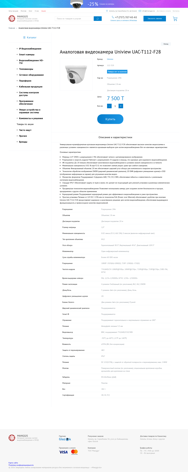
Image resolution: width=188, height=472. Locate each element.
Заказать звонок (155, 18)
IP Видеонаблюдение (30, 48)
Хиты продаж (13, 11)
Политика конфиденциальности (21, 465)
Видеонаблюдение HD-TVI (31, 61)
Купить (110, 119)
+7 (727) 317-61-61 (126, 17)
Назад (166, 44)
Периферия (25, 80)
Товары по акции (25, 124)
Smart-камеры (26, 54)
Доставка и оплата (164, 11)
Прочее (23, 136)
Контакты (176, 11)
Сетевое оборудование (31, 74)
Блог (30, 11)
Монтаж (23, 11)
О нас (37, 11)
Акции (43, 11)
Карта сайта (13, 463)
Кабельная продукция (30, 86)
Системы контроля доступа (29, 94)
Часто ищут (25, 130)
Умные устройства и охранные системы (29, 111)
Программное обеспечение (26, 102)
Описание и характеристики (115, 137)
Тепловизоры (26, 69)
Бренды (23, 141)
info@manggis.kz (147, 11)
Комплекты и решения (31, 118)
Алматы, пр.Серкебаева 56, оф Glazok (121, 11)
